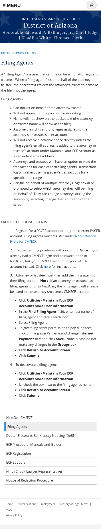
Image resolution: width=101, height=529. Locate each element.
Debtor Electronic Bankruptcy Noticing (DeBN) (41, 435)
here (47, 266)
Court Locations (26, 504)
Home (5, 52)
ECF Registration (18, 453)
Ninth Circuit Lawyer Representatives (34, 471)
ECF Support (15, 462)
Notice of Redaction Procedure (29, 480)
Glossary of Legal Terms (74, 504)
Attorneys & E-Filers (24, 52)
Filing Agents (17, 426)
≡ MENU (12, 5)
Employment (47, 504)
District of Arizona (50, 26)
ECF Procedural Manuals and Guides (34, 444)
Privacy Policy (14, 515)
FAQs (9, 509)
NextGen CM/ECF (19, 417)
